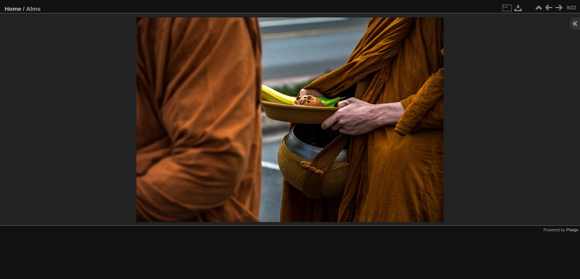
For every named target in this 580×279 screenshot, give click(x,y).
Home (13, 8)
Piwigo (572, 229)
